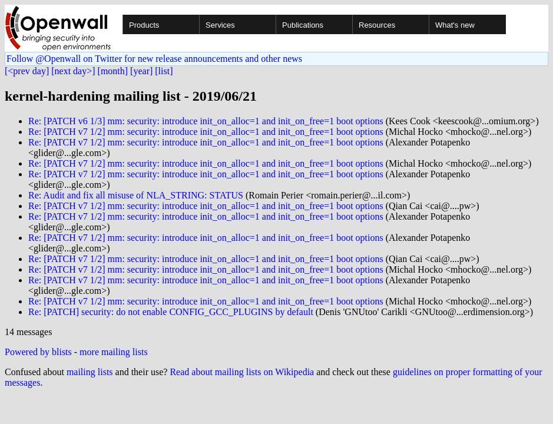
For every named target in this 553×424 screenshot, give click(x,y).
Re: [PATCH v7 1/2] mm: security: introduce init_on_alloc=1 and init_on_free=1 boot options (205, 132)
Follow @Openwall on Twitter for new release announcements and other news (154, 59)
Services (220, 25)
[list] (164, 71)
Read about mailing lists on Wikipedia (242, 372)
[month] (113, 71)
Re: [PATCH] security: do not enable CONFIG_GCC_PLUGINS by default (170, 312)
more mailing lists (114, 352)
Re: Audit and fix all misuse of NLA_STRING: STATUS (135, 195)
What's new (455, 25)
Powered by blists (38, 352)
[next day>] (73, 71)
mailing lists (90, 372)
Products (144, 25)
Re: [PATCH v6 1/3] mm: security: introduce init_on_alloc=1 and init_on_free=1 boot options (205, 121)
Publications (302, 25)
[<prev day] (27, 71)
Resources (377, 25)
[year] (141, 71)
